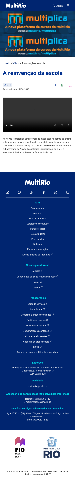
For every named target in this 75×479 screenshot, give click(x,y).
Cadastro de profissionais (37, 341)
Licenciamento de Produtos (37, 254)
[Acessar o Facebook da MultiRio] (43, 193)
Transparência (37, 297)
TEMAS (37, 287)
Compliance (37, 309)
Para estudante (37, 234)
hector (37, 281)
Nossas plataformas (37, 265)
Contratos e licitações (37, 336)
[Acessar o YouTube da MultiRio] (7, 193)
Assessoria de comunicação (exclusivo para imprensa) (37, 393)
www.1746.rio (41, 419)
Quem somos (37, 208)
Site (37, 202)
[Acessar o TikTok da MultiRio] (31, 193)
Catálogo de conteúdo (38, 223)
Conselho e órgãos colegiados (37, 314)
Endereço (37, 362)
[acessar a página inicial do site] (15, 5)
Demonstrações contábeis (37, 330)
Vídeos (16, 63)
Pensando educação (37, 249)
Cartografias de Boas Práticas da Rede (37, 276)
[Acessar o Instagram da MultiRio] (19, 193)
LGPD (37, 347)
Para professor (37, 229)
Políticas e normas (37, 320)
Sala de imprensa (37, 218)
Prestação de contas (37, 325)
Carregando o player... (37, 115)
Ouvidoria (37, 380)
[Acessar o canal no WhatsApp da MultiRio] (55, 193)
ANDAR (37, 271)
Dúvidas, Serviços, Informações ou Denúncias (37, 408)
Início (7, 63)
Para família (37, 239)
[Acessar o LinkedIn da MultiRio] (67, 193)
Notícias (37, 244)
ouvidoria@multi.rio (37, 386)
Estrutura (37, 213)
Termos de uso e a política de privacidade (37, 352)
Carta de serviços (38, 303)
